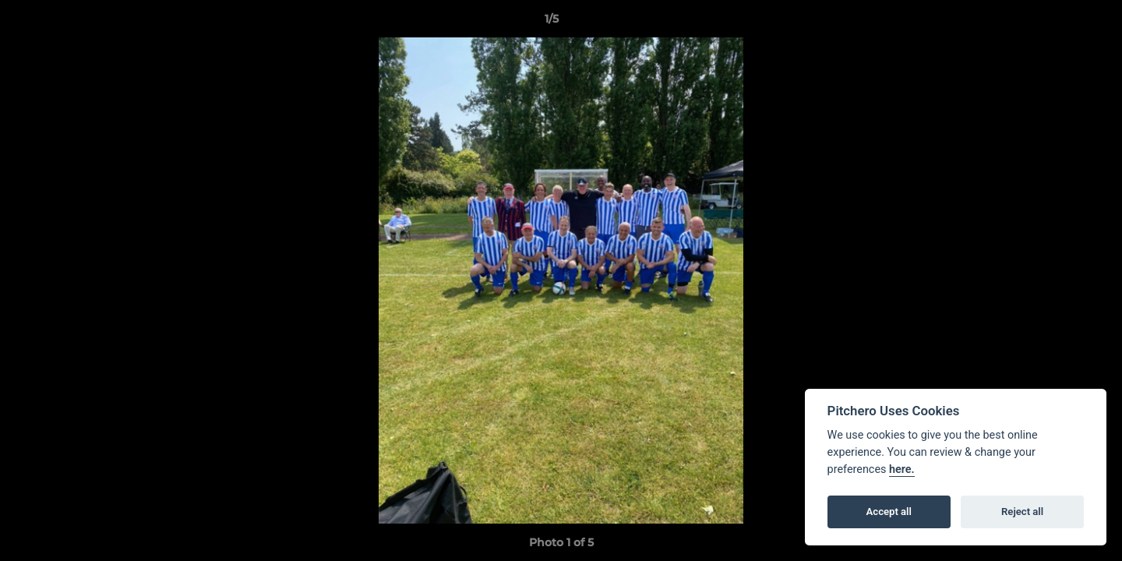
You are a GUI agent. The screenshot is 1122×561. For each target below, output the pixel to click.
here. (902, 469)
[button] (1056, 23)
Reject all (1022, 511)
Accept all (889, 511)
